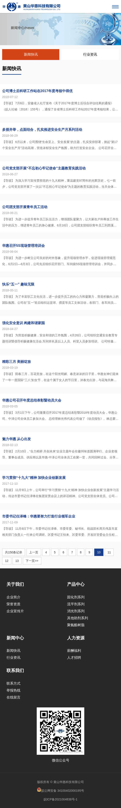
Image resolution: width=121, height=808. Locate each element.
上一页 (33, 552)
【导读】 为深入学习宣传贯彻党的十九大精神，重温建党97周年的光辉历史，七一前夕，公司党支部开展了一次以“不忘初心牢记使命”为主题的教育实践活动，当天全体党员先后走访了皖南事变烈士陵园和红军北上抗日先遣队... (59, 184)
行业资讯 (90, 54)
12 (6, 560)
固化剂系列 (76, 597)
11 (109, 552)
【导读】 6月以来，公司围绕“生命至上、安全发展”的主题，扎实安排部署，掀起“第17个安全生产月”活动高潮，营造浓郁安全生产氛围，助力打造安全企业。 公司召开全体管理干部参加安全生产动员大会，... (60, 145)
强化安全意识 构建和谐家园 (23, 323)
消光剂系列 (76, 611)
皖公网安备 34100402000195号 (60, 789)
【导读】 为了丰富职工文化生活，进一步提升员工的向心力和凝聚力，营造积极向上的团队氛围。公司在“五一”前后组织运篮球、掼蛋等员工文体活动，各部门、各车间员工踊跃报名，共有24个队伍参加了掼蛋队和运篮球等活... (60, 300)
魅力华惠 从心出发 (16, 439)
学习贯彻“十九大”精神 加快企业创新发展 (34, 477)
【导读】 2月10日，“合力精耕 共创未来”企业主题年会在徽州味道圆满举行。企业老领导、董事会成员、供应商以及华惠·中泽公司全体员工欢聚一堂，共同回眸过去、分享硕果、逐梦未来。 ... (60, 455)
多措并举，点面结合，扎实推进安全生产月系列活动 (42, 129)
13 (17, 560)
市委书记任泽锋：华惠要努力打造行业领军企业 (38, 516)
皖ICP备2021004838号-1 (61, 799)
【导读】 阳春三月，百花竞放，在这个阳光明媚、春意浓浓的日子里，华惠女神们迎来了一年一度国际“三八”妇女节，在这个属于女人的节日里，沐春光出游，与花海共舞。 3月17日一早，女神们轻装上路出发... (60, 377)
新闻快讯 (31, 54)
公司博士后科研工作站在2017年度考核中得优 (37, 91)
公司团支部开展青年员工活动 (24, 207)
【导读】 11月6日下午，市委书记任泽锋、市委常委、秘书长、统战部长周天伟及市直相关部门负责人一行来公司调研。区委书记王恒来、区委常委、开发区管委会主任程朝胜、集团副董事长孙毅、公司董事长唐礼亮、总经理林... (60, 532)
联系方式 (13, 683)
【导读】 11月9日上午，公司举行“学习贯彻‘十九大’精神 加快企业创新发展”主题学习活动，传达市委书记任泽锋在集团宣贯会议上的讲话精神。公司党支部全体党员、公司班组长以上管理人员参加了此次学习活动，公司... (60, 493)
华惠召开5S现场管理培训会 (23, 245)
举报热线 (13, 690)
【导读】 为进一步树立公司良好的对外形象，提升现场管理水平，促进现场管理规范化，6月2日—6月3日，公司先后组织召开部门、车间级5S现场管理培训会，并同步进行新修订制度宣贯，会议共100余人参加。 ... (59, 261)
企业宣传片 (15, 611)
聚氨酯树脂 (76, 625)
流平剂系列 (76, 604)
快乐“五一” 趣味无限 (18, 284)
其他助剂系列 (77, 618)
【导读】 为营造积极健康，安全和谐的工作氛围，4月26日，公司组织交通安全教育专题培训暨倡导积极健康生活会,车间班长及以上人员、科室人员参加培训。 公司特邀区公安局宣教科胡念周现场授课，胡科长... (60, 338)
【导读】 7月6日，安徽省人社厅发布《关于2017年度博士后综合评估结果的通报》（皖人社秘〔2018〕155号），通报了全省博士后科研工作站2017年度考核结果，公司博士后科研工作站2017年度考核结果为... (60, 106)
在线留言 (13, 697)
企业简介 (13, 597)
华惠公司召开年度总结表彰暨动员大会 (31, 400)
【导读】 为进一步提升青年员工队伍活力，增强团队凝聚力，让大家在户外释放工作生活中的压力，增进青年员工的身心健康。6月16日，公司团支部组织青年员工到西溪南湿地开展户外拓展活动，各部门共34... (60, 222)
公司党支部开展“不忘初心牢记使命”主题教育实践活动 (44, 168)
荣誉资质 (13, 604)
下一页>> (32, 560)
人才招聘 (74, 657)
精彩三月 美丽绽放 (16, 361)
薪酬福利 (74, 650)
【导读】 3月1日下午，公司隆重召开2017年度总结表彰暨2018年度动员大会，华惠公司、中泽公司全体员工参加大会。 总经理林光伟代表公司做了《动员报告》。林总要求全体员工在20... (60, 416)
